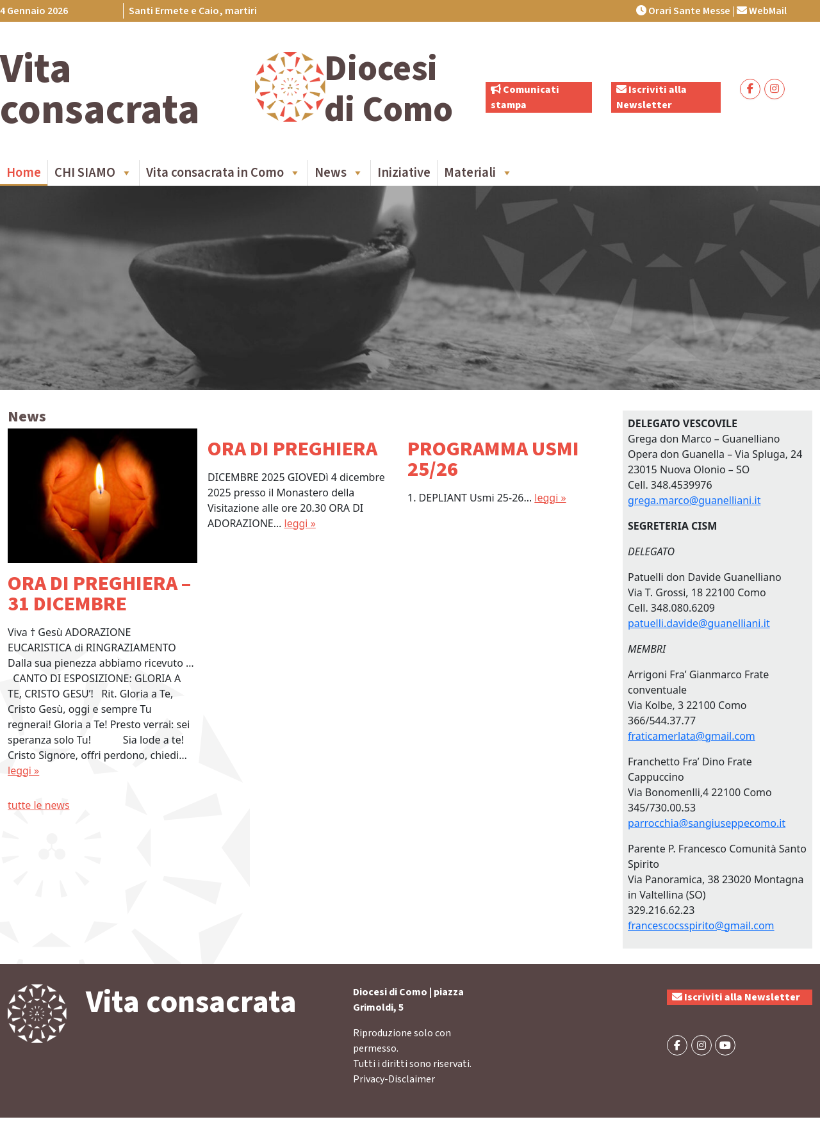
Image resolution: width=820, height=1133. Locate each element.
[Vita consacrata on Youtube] (725, 1045)
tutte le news (39, 805)
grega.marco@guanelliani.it (694, 500)
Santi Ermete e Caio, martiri (193, 11)
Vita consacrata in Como (223, 173)
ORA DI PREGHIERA (292, 449)
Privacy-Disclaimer (394, 1079)
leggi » (23, 770)
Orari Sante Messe (683, 11)
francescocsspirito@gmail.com (701, 925)
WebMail (762, 11)
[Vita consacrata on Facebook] (750, 89)
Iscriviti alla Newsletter (736, 997)
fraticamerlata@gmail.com (691, 736)
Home (23, 172)
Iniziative (403, 172)
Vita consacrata (100, 90)
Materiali (478, 173)
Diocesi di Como (388, 89)
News (339, 173)
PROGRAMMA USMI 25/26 (493, 459)
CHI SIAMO (93, 173)
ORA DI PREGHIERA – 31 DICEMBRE (99, 594)
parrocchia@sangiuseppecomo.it (706, 823)
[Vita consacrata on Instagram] (774, 89)
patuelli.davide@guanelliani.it (699, 623)
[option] (102, 603)
